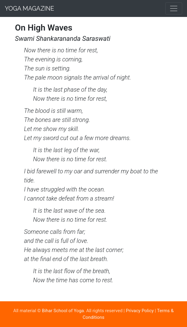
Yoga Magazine (29, 8)
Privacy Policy (140, 310)
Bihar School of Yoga (63, 310)
